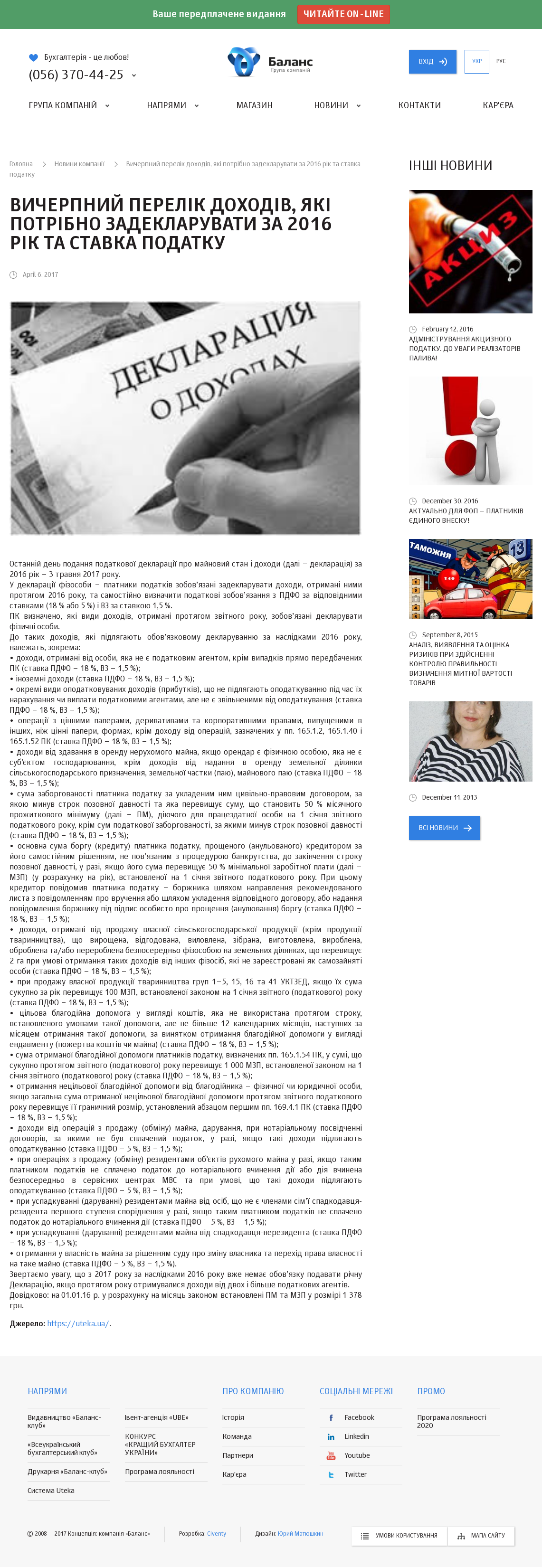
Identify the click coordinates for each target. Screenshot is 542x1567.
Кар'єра (498, 106)
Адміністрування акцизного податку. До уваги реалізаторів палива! (465, 349)
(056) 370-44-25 (76, 75)
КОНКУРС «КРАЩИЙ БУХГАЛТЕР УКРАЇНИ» (160, 1444)
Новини (331, 106)
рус (501, 62)
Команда (237, 1436)
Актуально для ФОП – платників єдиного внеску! (466, 516)
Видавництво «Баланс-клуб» (64, 1421)
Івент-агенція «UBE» (157, 1417)
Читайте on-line (344, 14)
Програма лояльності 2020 (451, 1421)
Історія (233, 1417)
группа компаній (271, 61)
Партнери (237, 1455)
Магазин (254, 106)
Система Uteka (51, 1490)
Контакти (419, 106)
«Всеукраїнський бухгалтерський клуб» (62, 1448)
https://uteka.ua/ (78, 1324)
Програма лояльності (159, 1471)
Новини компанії (80, 164)
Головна (21, 164)
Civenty (216, 1534)
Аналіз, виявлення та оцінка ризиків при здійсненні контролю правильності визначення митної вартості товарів (460, 664)
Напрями (166, 106)
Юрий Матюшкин (300, 1534)
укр (477, 62)
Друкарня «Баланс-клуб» (67, 1471)
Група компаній (63, 106)
